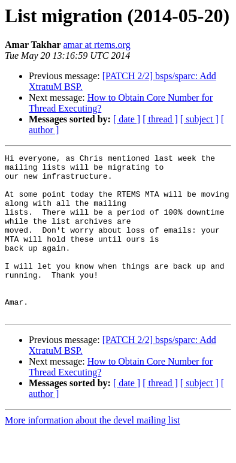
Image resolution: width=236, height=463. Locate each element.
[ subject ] (199, 119)
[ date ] (126, 119)
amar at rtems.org (97, 45)
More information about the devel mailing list (92, 452)
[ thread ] (160, 119)
